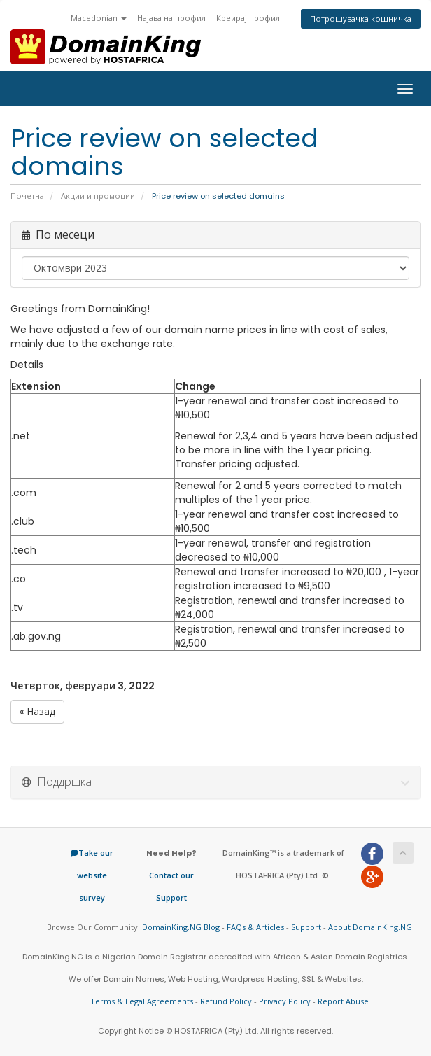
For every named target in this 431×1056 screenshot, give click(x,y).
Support (306, 927)
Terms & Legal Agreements (141, 1001)
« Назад (37, 712)
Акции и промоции (98, 196)
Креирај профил (248, 18)
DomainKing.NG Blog (181, 927)
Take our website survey (92, 875)
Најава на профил (171, 18)
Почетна (27, 196)
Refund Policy (226, 1001)
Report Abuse (343, 1001)
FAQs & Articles (255, 927)
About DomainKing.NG (370, 927)
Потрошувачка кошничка (360, 18)
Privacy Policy (285, 1001)
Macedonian (99, 18)
